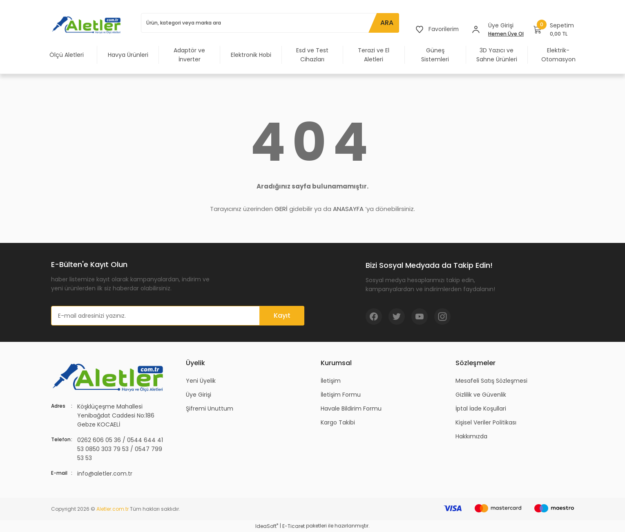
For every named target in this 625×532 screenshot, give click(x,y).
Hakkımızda (471, 436)
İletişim (331, 381)
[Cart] (553, 29)
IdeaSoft (266, 526)
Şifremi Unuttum (209, 408)
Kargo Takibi (338, 422)
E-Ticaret (293, 526)
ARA (386, 22)
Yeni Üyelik (201, 381)
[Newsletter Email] (177, 315)
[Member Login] (476, 29)
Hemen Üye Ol (506, 33)
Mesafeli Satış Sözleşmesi (491, 381)
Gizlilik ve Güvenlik (480, 395)
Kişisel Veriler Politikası (485, 422)
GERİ (281, 208)
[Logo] (88, 24)
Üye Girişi (198, 395)
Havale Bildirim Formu (351, 408)
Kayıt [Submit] (282, 315)
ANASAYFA (348, 208)
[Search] (269, 23)
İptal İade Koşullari (480, 408)
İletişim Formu (341, 395)
